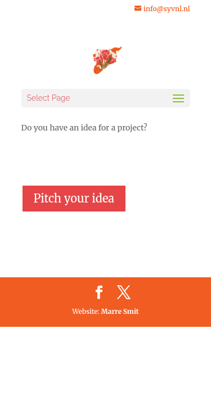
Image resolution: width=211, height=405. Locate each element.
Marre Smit (120, 311)
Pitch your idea (74, 198)
